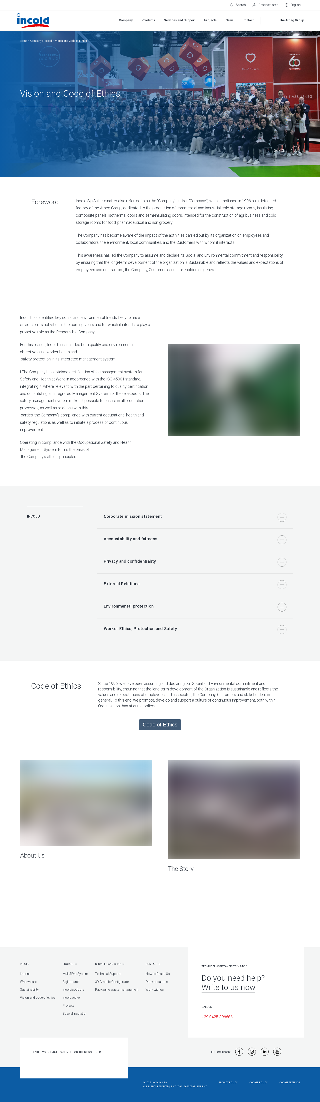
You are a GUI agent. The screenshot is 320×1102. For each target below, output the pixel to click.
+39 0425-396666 (217, 1016)
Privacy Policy (228, 1082)
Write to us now (228, 987)
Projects (68, 1005)
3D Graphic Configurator (112, 982)
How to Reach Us (158, 974)
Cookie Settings (289, 1082)
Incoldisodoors (73, 989)
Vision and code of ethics (38, 997)
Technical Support (108, 974)
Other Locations (157, 982)
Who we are (28, 982)
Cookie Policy (258, 1082)
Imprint (25, 974)
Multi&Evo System (75, 974)
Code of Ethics (160, 725)
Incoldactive (71, 997)
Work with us (155, 989)
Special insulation (75, 1013)
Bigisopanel (71, 982)
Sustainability (29, 989)
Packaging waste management (116, 989)
